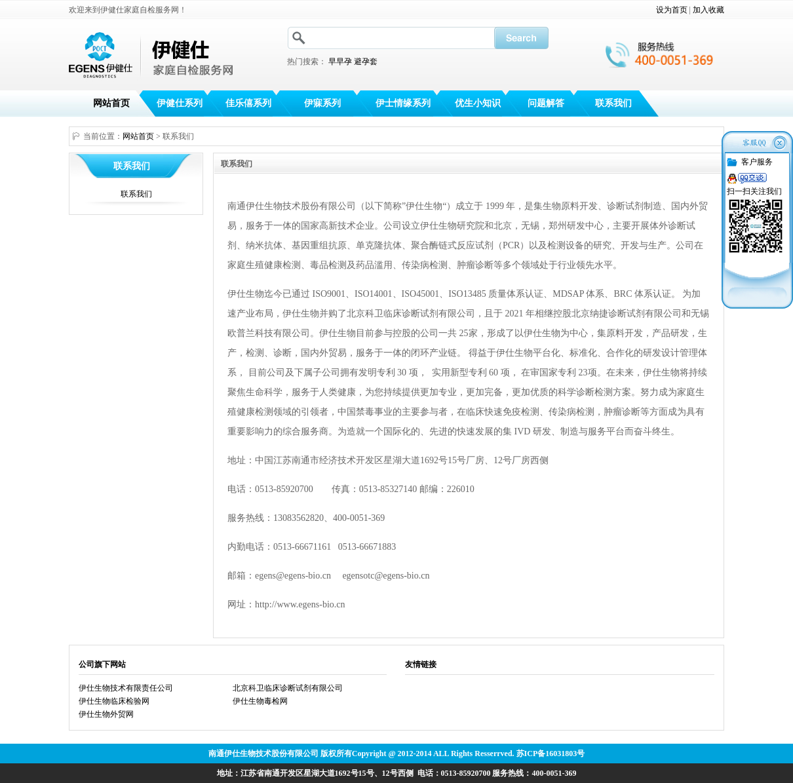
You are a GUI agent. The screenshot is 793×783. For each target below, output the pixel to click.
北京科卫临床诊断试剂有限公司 (288, 688)
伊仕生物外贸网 (106, 714)
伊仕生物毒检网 (260, 701)
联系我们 (613, 103)
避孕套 (365, 61)
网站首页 (111, 103)
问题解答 (546, 103)
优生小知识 (478, 103)
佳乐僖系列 (248, 103)
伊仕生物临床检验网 (114, 701)
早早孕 (340, 61)
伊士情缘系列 (403, 103)
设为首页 (671, 9)
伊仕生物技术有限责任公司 (126, 688)
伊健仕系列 (180, 103)
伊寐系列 (322, 103)
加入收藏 (708, 9)
